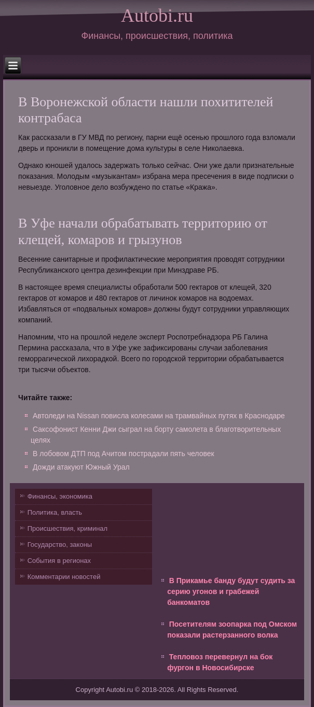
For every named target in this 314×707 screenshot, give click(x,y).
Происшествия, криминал (67, 528)
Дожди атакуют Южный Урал (81, 467)
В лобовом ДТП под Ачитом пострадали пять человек (123, 453)
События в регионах (59, 560)
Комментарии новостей (64, 577)
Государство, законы (60, 544)
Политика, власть (55, 512)
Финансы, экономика (60, 496)
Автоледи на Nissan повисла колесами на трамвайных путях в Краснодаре (159, 416)
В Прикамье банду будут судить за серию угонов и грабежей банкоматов (231, 591)
